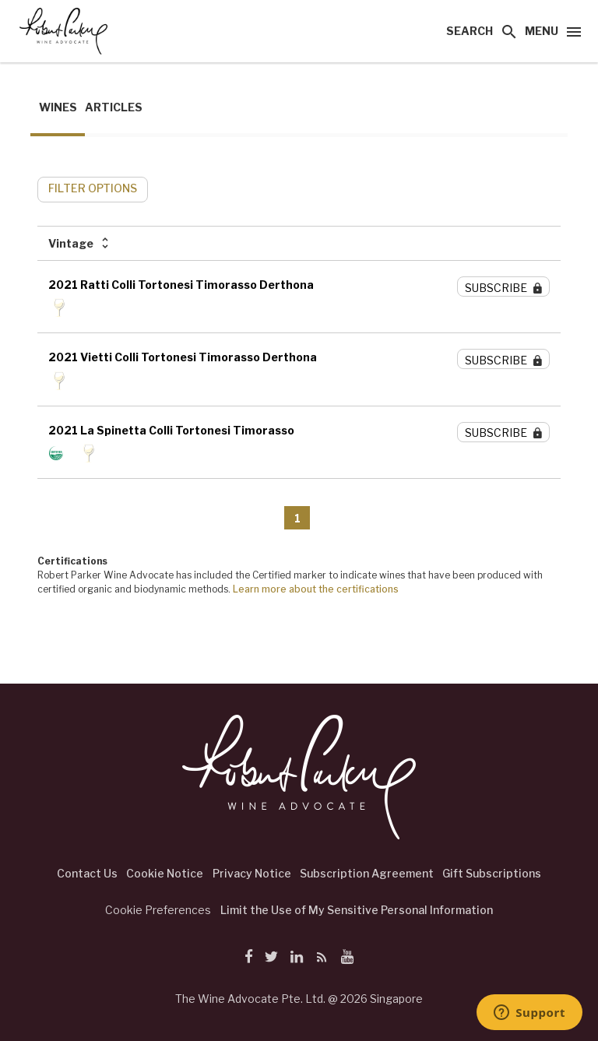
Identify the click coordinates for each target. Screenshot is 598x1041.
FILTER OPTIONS (92, 188)
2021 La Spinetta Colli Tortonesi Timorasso (171, 430)
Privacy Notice (252, 873)
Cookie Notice (164, 873)
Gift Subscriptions (491, 873)
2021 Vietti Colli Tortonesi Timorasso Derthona (182, 357)
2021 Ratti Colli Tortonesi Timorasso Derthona (181, 284)
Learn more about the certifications (316, 589)
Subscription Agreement (367, 873)
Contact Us (87, 873)
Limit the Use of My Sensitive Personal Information (356, 909)
